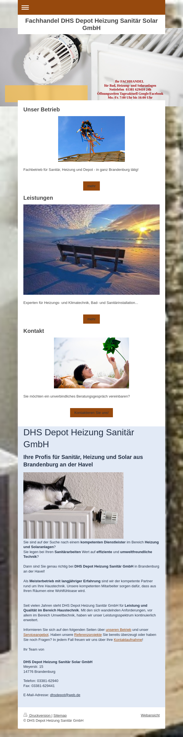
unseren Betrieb (118, 630)
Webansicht (150, 715)
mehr (91, 186)
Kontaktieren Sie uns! (91, 413)
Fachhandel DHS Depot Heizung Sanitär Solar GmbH (91, 24)
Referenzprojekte (88, 635)
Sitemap (60, 715)
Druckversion (37, 715)
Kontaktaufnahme (128, 640)
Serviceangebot (35, 635)
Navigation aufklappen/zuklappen (91, 7)
